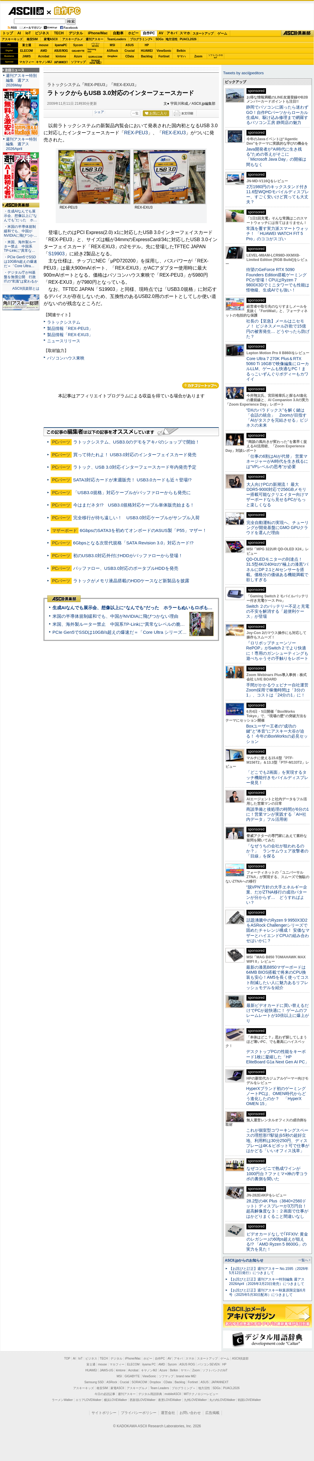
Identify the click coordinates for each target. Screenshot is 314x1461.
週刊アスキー (94, 39)
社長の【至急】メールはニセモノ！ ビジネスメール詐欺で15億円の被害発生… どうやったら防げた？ (278, 329)
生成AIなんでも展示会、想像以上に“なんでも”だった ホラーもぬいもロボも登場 (134, 607)
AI (19, 33)
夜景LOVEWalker (169, 1400)
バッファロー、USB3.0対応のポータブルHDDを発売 (125, 568)
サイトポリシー (104, 1413)
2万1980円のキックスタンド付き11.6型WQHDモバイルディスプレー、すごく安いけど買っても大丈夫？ (277, 194)
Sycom (78, 45)
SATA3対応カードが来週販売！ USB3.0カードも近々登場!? (132, 479)
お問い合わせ (190, 1413)
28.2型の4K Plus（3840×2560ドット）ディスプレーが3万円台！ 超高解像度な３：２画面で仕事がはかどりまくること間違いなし (277, 1209)
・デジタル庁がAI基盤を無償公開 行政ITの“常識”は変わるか (21, 276)
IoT (28, 33)
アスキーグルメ (72, 39)
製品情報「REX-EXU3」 (70, 334)
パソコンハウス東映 (65, 358)
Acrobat (43, 56)
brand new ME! (186, 1376)
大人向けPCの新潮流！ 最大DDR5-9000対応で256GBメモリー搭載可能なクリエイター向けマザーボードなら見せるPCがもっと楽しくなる (277, 494)
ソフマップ (78, 62)
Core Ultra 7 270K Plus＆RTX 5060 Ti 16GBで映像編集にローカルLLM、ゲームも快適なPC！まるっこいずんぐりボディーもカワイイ (277, 368)
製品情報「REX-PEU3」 (70, 328)
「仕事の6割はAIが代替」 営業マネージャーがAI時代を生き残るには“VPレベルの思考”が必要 (277, 461)
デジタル (76, 33)
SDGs (160, 39)
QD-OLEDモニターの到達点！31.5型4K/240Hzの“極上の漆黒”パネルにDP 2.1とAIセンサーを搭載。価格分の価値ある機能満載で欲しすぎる (277, 569)
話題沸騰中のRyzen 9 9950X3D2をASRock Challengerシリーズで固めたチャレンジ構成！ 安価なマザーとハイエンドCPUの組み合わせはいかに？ (278, 930)
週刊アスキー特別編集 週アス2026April (21, 144)
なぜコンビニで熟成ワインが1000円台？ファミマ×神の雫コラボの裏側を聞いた (277, 1173)
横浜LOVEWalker (115, 1400)
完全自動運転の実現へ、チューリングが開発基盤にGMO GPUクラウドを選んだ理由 (277, 527)
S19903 (56, 253)
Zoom (198, 56)
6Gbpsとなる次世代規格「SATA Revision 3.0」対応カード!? (133, 542)
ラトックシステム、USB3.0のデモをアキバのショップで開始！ (136, 441)
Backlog (147, 56)
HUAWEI (147, 50)
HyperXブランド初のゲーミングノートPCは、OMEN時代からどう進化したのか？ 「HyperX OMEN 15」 (276, 1096)
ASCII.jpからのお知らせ (244, 1260)
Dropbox (113, 56)
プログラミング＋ (184, 1388)
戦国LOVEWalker (249, 1400)
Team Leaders (159, 1388)
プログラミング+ (141, 39)
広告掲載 (212, 1413)
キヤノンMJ (44, 62)
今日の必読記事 (104, 1394)
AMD (43, 50)
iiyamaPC (61, 45)
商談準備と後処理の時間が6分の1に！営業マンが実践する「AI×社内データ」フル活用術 (277, 814)
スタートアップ (203, 33)
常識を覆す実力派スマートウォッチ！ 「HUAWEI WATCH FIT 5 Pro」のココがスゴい (277, 233)
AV (161, 33)
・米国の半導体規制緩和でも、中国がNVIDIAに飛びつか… (20, 231)
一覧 (135, 113)
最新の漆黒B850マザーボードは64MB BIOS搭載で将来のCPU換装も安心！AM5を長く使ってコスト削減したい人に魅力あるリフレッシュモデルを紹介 (277, 977)
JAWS (26, 56)
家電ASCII (51, 39)
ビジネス (42, 33)
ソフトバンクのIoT (215, 56)
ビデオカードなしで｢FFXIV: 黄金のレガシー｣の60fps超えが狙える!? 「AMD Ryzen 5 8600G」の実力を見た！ (277, 1242)
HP (147, 45)
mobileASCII (173, 1394)
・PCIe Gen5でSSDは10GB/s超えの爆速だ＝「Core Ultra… (20, 261)
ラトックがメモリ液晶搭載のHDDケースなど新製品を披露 (131, 580)
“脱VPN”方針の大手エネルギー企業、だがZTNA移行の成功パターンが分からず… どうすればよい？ (276, 895)
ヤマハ (181, 56)
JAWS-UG (106, 1370)
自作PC (65, 10)
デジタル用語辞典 (150, 1394)
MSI (112, 45)
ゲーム (222, 33)
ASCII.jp (26, 11)
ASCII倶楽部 (297, 33)
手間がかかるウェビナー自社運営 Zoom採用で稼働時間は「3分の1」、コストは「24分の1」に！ (279, 690)
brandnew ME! (95, 61)
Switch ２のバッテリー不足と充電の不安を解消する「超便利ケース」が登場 (277, 611)
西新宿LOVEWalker (143, 1400)
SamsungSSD (91, 50)
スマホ (185, 33)
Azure (78, 56)
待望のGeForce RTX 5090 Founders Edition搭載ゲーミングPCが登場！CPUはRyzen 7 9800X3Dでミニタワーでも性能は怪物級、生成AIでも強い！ (277, 279)
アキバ (171, 33)
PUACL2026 (188, 39)
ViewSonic (164, 50)
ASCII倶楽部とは (25, 288)
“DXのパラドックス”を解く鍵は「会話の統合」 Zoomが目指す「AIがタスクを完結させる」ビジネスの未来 (277, 418)
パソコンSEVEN (95, 45)
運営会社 (168, 1413)
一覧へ (303, 1260)
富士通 (26, 45)
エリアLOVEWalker (88, 1400)
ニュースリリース (63, 340)
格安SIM (32, 39)
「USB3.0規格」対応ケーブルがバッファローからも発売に (132, 492)
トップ (7, 33)
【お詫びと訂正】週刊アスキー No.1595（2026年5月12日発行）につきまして (268, 1271)
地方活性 (171, 39)
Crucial (130, 50)
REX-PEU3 (136, 132)
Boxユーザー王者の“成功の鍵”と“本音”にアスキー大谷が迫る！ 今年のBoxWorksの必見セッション (277, 734)
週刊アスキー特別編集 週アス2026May (21, 80)
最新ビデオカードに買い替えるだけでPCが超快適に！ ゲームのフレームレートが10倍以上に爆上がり (277, 1013)
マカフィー (26, 62)
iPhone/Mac (98, 33)
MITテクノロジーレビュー (201, 1394)
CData (129, 56)
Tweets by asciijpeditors (243, 73)
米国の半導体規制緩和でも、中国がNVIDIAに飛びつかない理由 (115, 616)
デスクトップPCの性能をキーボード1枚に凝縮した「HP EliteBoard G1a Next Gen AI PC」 (277, 1056)
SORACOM (139, 1382)
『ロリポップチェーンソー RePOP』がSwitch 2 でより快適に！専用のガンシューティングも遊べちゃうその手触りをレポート (277, 651)
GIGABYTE (78, 50)
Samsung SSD (94, 1382)
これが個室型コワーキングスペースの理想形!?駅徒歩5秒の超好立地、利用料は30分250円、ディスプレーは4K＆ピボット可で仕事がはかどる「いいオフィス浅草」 (277, 1140)
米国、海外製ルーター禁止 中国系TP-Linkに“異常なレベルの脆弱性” (121, 624)
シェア (99, 112)
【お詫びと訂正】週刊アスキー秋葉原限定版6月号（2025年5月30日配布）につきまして (267, 1292)
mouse (43, 45)
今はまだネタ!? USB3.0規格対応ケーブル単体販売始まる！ (134, 504)
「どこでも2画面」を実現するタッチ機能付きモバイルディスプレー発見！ (277, 777)
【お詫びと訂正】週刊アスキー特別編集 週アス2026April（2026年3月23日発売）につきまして (267, 1281)
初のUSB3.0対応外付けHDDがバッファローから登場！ (128, 555)
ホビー (133, 33)
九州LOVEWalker (195, 1400)
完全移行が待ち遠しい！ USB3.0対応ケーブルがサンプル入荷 (136, 517)
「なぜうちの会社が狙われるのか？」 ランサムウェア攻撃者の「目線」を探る (277, 851)
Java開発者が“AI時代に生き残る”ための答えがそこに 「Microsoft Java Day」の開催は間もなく (276, 157)
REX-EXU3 (174, 132)
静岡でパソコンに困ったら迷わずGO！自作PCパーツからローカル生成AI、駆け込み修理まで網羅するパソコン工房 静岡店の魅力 (277, 115)
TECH (59, 33)
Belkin (181, 50)
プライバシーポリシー (138, 1413)
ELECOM (26, 50)
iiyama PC (149, 1364)
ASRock (112, 50)
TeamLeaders (116, 39)
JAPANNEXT (61, 62)
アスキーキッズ (12, 39)
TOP (67, 1358)
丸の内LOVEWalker (222, 1400)
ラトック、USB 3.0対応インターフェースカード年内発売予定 (134, 467)
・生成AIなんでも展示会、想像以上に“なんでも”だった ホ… (20, 215)
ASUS (130, 45)
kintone (61, 56)
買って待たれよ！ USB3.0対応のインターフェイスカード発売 (134, 454)
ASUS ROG (61, 50)
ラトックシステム (63, 322)
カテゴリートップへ (200, 385)
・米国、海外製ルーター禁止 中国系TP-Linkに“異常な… (20, 246)
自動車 (118, 33)
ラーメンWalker (62, 1400)
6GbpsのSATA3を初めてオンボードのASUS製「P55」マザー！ (143, 530)
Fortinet (163, 56)
